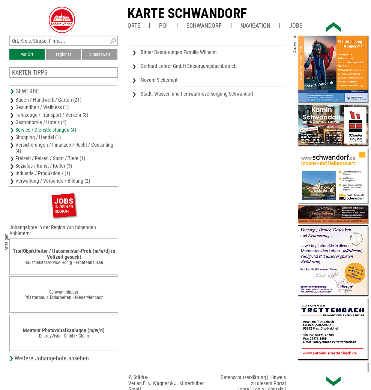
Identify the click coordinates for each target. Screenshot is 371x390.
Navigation (255, 25)
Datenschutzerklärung (243, 377)
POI (163, 25)
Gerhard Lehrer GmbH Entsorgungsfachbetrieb (189, 66)
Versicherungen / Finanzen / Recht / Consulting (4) (64, 148)
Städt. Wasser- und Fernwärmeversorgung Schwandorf (197, 94)
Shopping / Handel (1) (38, 137)
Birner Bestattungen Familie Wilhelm (179, 52)
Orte (134, 25)
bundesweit (99, 54)
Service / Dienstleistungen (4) (45, 130)
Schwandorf (204, 25)
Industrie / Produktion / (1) (42, 173)
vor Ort (27, 54)
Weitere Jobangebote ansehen (52, 358)
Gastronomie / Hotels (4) (40, 122)
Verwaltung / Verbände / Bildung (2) (52, 181)
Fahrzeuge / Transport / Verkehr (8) (51, 115)
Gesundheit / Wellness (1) (42, 107)
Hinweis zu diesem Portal (268, 380)
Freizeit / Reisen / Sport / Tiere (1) (50, 158)
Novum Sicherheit (159, 80)
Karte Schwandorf (187, 13)
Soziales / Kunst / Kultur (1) (43, 166)
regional (63, 54)
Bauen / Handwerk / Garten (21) (48, 100)
